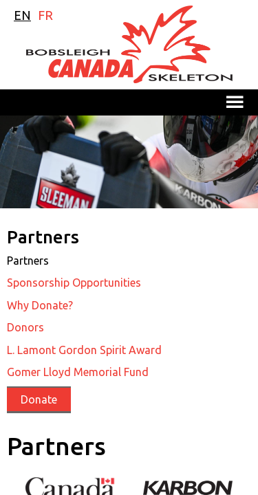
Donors (25, 327)
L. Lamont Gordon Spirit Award (84, 350)
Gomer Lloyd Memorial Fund (78, 372)
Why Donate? (40, 305)
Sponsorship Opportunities (74, 282)
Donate (39, 399)
